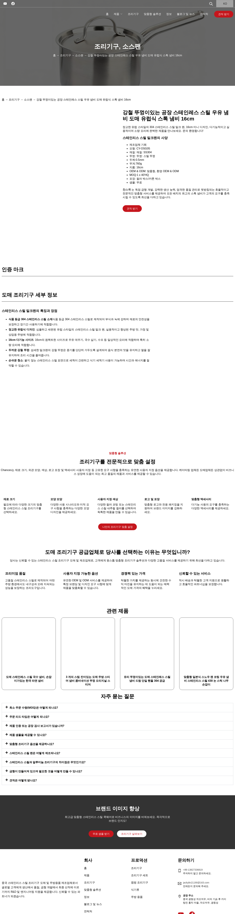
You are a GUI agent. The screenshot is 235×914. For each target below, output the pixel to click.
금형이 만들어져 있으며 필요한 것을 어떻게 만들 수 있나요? (45, 759)
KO (223, 3)
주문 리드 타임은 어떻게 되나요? (29, 705)
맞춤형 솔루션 (152, 14)
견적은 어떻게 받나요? (23, 769)
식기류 (135, 878)
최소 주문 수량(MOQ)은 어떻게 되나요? (33, 696)
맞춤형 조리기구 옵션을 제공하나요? (31, 732)
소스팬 (131, 46)
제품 (116, 14)
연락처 (204, 14)
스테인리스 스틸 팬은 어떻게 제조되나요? (34, 741)
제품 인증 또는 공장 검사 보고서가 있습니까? (36, 714)
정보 (169, 14)
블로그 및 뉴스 (186, 14)
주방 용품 (137, 885)
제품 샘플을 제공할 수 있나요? (27, 723)
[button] (117, 695)
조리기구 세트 (139, 863)
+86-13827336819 (193, 858)
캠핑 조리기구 (139, 870)
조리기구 (133, 14)
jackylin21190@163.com (196, 871)
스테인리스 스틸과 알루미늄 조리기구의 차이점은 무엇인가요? (47, 750)
